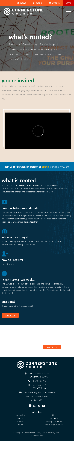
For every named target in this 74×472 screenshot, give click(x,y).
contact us (10, 315)
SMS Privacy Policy (37, 436)
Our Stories (20, 415)
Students (54, 418)
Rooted (20, 424)
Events (54, 3)
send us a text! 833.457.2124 (39, 386)
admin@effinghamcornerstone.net (40, 392)
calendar (20, 421)
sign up (52, 347)
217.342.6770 (39, 380)
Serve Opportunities (54, 424)
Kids (54, 415)
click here (10, 264)
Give (68, 3)
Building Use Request (54, 421)
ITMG (58, 432)
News (21, 3)
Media (37, 3)
